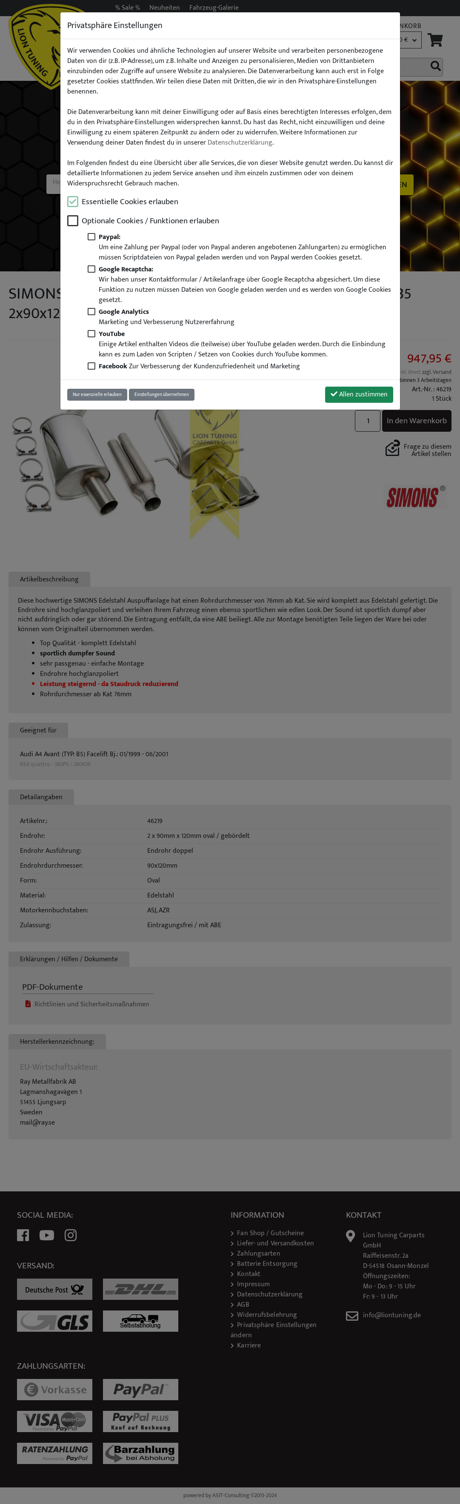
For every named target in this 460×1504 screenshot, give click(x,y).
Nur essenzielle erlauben (97, 394)
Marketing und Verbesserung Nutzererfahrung (166, 317)
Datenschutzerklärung (240, 143)
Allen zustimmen (359, 394)
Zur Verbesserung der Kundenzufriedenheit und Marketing (199, 366)
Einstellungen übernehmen (161, 394)
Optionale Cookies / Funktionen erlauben (150, 221)
